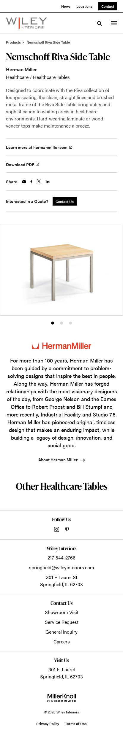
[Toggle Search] (99, 23)
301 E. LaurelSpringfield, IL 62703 (61, 673)
